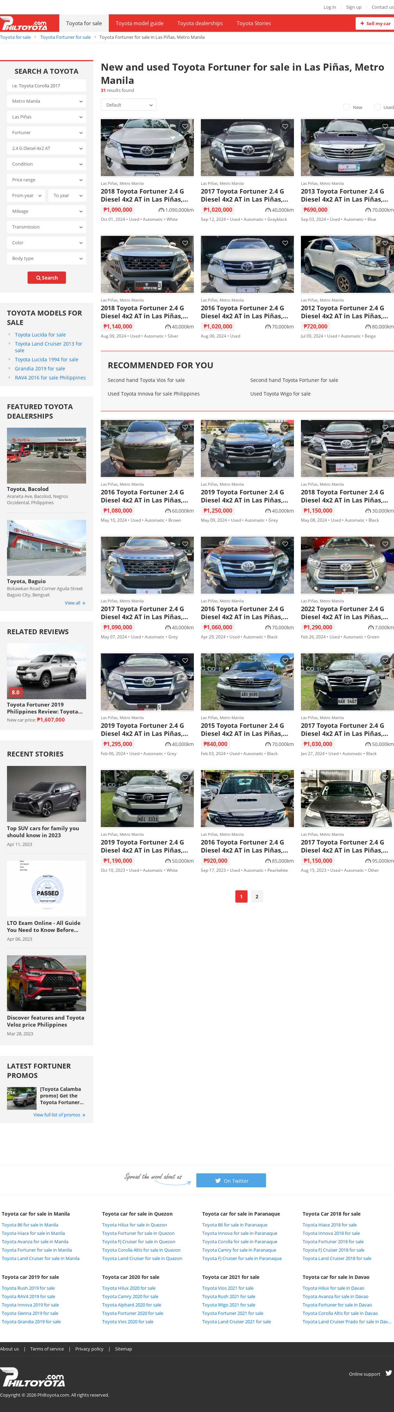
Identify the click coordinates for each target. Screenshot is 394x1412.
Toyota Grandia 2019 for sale (31, 1321)
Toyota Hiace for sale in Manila (33, 1233)
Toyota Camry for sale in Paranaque (239, 1250)
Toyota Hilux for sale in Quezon (134, 1225)
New (352, 107)
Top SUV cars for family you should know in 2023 (43, 832)
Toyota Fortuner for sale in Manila (37, 1250)
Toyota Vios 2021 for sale (227, 1288)
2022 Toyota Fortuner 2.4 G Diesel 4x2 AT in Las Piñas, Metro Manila (342, 613)
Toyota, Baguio (26, 581)
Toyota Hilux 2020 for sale (129, 1288)
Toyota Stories (254, 23)
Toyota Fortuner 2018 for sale (333, 1241)
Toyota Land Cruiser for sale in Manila (40, 1258)
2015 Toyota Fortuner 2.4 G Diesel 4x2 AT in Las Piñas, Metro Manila (242, 730)
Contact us (383, 7)
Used (384, 107)
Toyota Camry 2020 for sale (130, 1296)
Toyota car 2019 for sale (30, 1277)
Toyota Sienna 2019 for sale (30, 1313)
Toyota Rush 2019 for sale (28, 1288)
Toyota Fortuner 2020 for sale (132, 1313)
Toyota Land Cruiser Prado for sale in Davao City (348, 1321)
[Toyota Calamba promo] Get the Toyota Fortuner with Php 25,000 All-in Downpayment (60, 1096)
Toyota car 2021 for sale (230, 1277)
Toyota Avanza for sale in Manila (35, 1241)
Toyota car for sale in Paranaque (241, 1213)
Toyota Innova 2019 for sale (30, 1305)
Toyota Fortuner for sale (65, 37)
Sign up (354, 7)
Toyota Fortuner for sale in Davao (337, 1305)
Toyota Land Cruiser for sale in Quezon (142, 1258)
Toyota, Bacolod (28, 488)
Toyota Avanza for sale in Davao (336, 1296)
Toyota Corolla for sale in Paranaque (239, 1241)
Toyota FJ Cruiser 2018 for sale (333, 1250)
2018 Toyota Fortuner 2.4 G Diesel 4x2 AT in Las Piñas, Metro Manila (142, 195)
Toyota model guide (140, 23)
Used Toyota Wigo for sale (280, 393)
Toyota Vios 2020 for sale (127, 1321)
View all (75, 603)
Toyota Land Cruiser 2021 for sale (236, 1321)
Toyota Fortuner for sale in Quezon (138, 1233)
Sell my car (375, 23)
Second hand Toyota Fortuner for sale (294, 380)
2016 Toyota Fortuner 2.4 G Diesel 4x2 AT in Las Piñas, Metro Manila (242, 312)
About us (9, 1349)
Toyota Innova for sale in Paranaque (239, 1233)
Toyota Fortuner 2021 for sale (232, 1313)
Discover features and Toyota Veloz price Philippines (45, 1021)
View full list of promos (59, 1115)
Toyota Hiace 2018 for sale (330, 1225)
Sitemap (123, 1349)
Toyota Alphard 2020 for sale (131, 1305)
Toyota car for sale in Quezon (137, 1213)
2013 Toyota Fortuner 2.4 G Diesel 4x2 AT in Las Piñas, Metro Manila (342, 195)
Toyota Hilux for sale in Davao (333, 1288)
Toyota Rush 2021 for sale (228, 1296)
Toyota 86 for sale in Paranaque (234, 1225)
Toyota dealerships (200, 23)
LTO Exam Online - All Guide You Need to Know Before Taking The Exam (44, 926)
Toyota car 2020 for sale (130, 1277)
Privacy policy (89, 1349)
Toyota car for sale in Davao (336, 1277)
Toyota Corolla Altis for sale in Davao (340, 1313)
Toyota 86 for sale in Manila (30, 1225)
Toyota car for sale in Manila (36, 1213)
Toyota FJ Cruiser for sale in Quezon (138, 1241)
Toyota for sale (84, 23)
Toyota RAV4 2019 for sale (28, 1296)
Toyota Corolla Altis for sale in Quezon (141, 1250)
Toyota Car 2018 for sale (332, 1213)
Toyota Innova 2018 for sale (331, 1233)
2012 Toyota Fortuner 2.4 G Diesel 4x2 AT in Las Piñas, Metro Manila (342, 312)
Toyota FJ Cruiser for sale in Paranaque (242, 1258)
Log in (330, 7)
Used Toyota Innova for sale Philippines (154, 393)
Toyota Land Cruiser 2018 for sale (337, 1258)
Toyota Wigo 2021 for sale (228, 1305)
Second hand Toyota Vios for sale (146, 380)
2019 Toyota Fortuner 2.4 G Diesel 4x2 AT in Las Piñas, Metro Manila (242, 496)
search (46, 277)
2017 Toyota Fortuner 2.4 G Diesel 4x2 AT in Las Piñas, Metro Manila (242, 195)
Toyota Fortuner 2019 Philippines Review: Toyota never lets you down (42, 708)
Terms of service (47, 1349)
